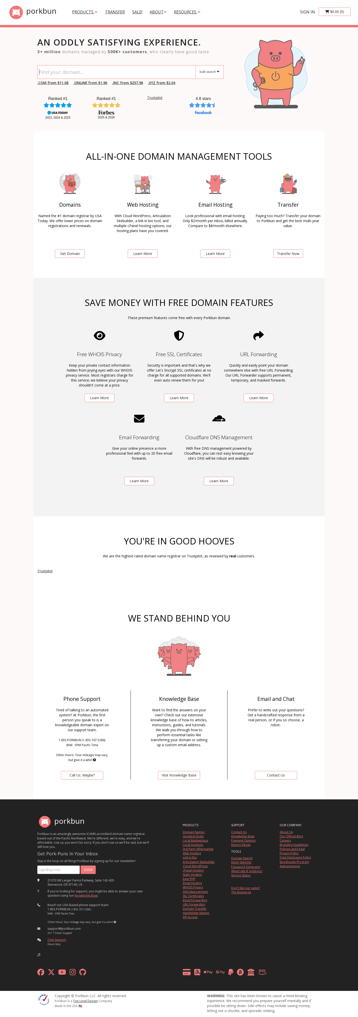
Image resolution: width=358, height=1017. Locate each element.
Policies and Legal (292, 849)
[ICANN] (43, 999)
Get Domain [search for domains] (70, 253)
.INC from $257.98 (127, 82)
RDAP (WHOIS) (241, 862)
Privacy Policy (289, 853)
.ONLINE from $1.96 (90, 82)
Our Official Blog (291, 836)
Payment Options (243, 840)
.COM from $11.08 (52, 82)
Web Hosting (192, 853)
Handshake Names (196, 913)
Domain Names (194, 832)
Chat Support (56, 940)
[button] (210, 72)
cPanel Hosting (193, 870)
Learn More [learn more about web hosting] (142, 253)
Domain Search (242, 858)
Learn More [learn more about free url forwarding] (258, 397)
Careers (285, 840)
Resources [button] (187, 12)
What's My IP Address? (247, 871)
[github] (82, 973)
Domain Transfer (195, 909)
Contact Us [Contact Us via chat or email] (276, 775)
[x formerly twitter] (51, 973)
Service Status (240, 875)
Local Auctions (193, 845)
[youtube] (62, 973)
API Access (190, 917)
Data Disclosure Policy (295, 857)
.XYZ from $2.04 (161, 82)
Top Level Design (85, 1001)
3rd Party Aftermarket (198, 849)
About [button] (158, 12)
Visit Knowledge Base (179, 775)
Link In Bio (190, 857)
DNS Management (195, 892)
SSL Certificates (193, 896)
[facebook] (40, 973)
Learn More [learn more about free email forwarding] (139, 481)
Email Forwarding (195, 900)
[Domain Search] (116, 72)
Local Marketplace (195, 840)
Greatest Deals (193, 836)
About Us (286, 832)
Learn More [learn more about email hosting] (215, 253)
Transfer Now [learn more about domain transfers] (288, 253)
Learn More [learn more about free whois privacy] (99, 397)
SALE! (137, 12)
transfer (115, 12)
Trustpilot (155, 97)
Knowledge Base (86, 895)
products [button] (84, 12)
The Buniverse (241, 892)
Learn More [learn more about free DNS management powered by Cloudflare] (218, 481)
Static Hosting (192, 874)
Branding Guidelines (294, 845)
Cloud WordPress (195, 866)
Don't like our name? (245, 888)
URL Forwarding (194, 904)
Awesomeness (290, 866)
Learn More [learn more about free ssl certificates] (179, 397)
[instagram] (73, 973)
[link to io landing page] (276, 71)
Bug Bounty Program (294, 862)
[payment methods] (226, 973)
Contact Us (239, 832)
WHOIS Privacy (193, 887)
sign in (307, 12)
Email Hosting (192, 883)
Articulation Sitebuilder (199, 862)
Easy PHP (189, 879)
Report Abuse (241, 845)
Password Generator (246, 867)
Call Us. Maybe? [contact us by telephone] (82, 775)
